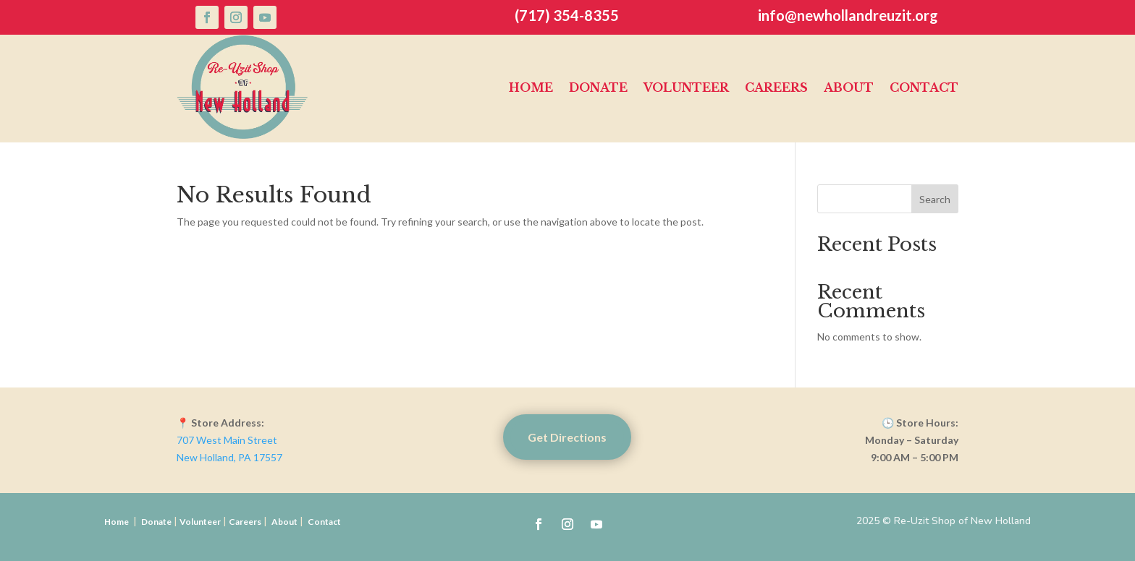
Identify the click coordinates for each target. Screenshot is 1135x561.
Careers (776, 87)
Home (531, 87)
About (849, 87)
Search (934, 199)
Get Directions (567, 437)
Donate (598, 87)
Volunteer (686, 87)
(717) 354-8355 (567, 15)
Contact (924, 87)
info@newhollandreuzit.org (848, 15)
